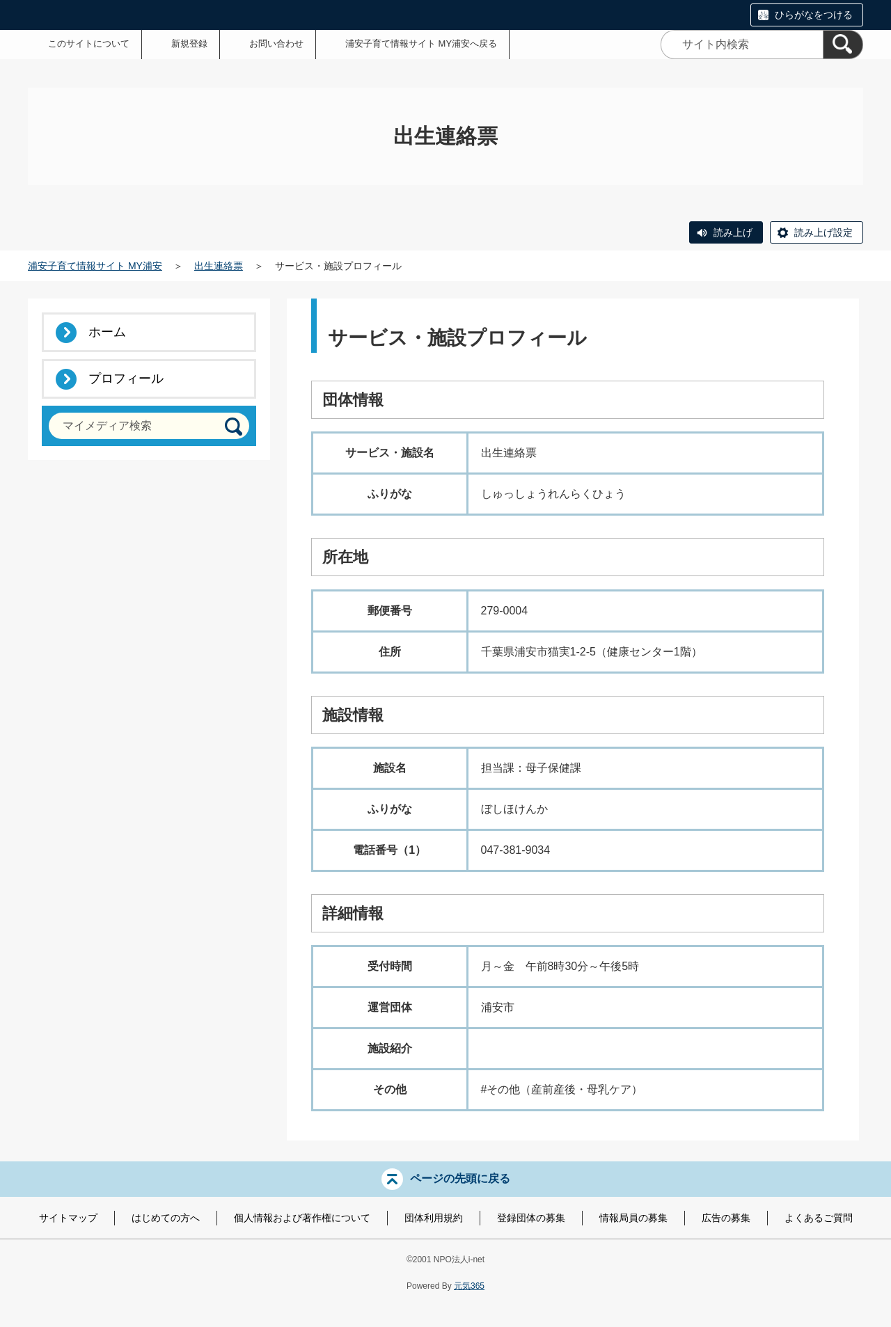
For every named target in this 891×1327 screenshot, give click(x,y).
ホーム (107, 332)
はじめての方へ (166, 1217)
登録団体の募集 (531, 1217)
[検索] (843, 44)
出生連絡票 (218, 265)
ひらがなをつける (814, 14)
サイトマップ (68, 1217)
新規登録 (189, 43)
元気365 (469, 1286)
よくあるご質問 (818, 1217)
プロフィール (126, 379)
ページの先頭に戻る (460, 1178)
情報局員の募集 (633, 1217)
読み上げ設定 (823, 232)
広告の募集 (726, 1217)
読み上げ (732, 232)
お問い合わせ (276, 43)
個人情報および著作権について (302, 1217)
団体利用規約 (433, 1217)
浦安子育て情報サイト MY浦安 (95, 265)
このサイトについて (88, 43)
